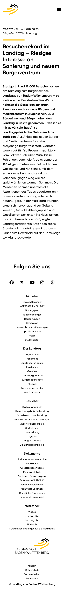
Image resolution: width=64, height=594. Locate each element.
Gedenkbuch (32, 427)
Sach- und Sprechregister (32, 476)
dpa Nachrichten (32, 331)
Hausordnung (32, 432)
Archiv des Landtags (32, 488)
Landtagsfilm (32, 520)
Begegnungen (32, 318)
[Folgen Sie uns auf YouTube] (32, 282)
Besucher (32, 401)
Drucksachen (32, 463)
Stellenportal (32, 339)
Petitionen (32, 383)
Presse (32, 335)
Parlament (32, 358)
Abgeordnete (32, 354)
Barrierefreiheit (32, 574)
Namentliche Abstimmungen (32, 327)
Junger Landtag (32, 440)
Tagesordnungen (32, 314)
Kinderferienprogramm (32, 423)
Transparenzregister (32, 387)
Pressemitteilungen (32, 301)
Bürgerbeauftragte (32, 379)
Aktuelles (32, 296)
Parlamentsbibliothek (32, 484)
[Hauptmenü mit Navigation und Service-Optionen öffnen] (59, 9)
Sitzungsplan (32, 310)
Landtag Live (32, 516)
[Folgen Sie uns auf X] (22, 282)
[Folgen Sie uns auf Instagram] (42, 282)
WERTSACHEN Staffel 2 (32, 306)
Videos (32, 511)
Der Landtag (32, 348)
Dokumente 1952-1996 (32, 480)
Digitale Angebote (32, 406)
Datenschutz (32, 569)
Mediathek (32, 506)
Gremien (32, 371)
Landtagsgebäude (32, 375)
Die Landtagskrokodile (32, 444)
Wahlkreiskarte (32, 392)
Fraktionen (32, 366)
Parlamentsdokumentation (32, 459)
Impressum (32, 578)
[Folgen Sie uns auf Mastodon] (52, 282)
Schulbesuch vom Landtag (32, 415)
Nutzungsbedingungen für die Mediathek (32, 528)
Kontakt (32, 565)
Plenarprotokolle (32, 471)
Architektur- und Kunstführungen (32, 419)
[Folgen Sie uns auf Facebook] (11, 282)
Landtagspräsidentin (32, 362)
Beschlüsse (32, 322)
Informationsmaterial (32, 497)
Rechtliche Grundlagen (32, 492)
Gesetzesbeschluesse (32, 467)
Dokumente (32, 453)
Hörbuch (32, 524)
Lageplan (32, 436)
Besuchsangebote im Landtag (32, 411)
